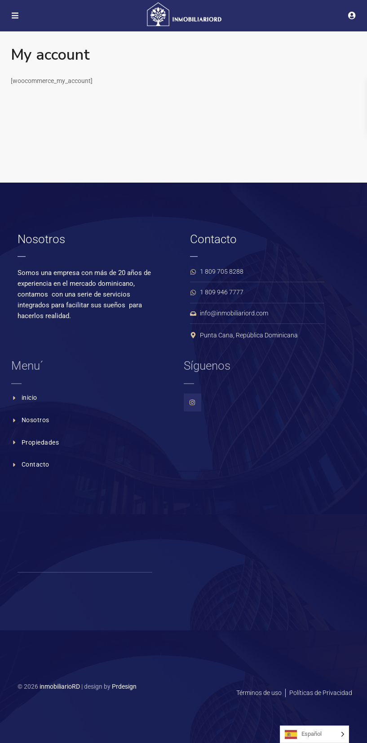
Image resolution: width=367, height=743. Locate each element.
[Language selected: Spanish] (314, 734)
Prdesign (124, 686)
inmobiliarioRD (60, 686)
